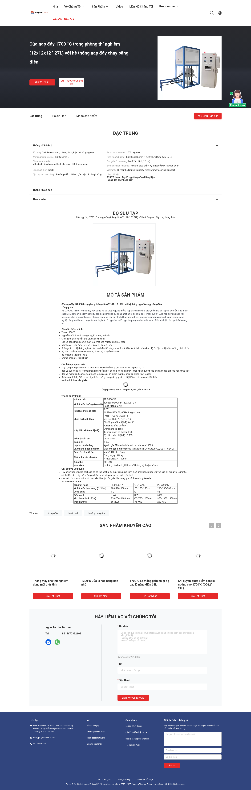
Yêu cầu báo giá (208, 115)
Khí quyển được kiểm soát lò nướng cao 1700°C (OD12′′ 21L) (196, 584)
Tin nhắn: (124, 626)
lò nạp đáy (53, 513)
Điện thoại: (124, 680)
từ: (120, 664)
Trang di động (124, 779)
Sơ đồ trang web (105, 779)
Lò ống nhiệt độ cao (133, 726)
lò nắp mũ (73, 513)
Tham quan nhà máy (96, 732)
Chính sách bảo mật (144, 779)
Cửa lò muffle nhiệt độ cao (136, 732)
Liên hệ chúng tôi (94, 744)
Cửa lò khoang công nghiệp (137, 739)
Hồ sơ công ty (93, 726)
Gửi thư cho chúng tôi (72, 82)
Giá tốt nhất (42, 82)
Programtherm (168, 6)
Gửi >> (172, 765)
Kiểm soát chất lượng (96, 738)
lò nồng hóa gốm (96, 513)
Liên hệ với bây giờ (133, 697)
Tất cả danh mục (132, 745)
